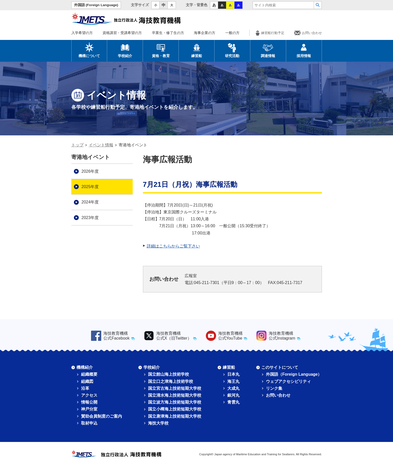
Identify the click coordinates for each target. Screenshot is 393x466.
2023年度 (90, 217)
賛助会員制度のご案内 (101, 416)
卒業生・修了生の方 (168, 33)
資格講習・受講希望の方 (122, 33)
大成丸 (233, 388)
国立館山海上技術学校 (168, 374)
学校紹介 (125, 50)
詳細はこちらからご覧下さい (173, 246)
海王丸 (233, 381)
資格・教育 (161, 50)
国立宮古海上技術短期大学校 (174, 388)
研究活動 (232, 50)
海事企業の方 (204, 33)
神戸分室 (89, 409)
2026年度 (90, 171)
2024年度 (90, 202)
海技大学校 (158, 423)
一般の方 (232, 33)
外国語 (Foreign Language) (96, 5)
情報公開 (89, 402)
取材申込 (89, 423)
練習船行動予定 (270, 33)
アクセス (89, 395)
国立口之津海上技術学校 (170, 381)
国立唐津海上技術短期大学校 (174, 416)
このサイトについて (279, 367)
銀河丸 (233, 395)
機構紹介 (84, 367)
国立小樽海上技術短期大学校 (174, 409)
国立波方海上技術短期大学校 (174, 402)
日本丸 (233, 374)
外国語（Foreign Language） (294, 374)
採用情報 (304, 50)
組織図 (87, 381)
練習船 (196, 50)
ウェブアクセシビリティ (288, 381)
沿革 (85, 388)
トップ (77, 145)
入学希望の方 (82, 33)
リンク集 (274, 388)
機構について (89, 50)
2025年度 (90, 187)
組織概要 (89, 374)
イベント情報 (101, 145)
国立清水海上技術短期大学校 (174, 395)
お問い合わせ (308, 33)
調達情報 (268, 50)
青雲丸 (233, 402)
